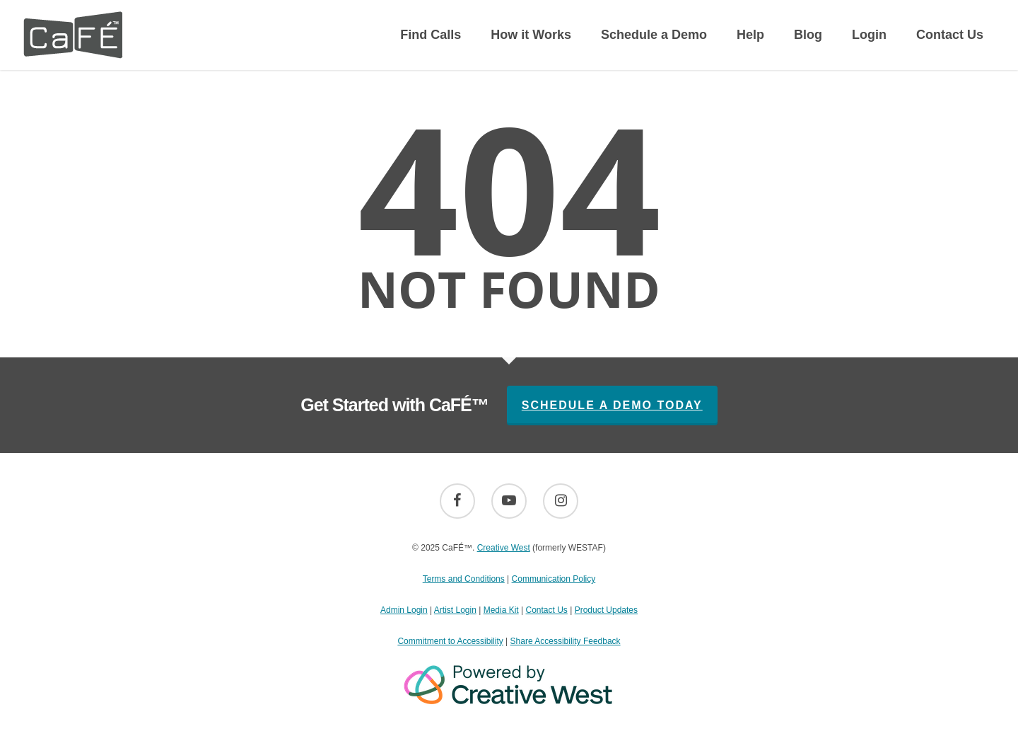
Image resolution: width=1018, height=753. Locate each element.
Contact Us (949, 35)
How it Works (531, 35)
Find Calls (430, 35)
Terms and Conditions (464, 579)
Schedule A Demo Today (612, 405)
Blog (808, 35)
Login (869, 35)
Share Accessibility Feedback (565, 641)
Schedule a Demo (654, 35)
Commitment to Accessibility (450, 641)
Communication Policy (554, 579)
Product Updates (606, 610)
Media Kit (501, 610)
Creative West (503, 548)
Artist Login (455, 610)
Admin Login (404, 610)
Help (750, 35)
